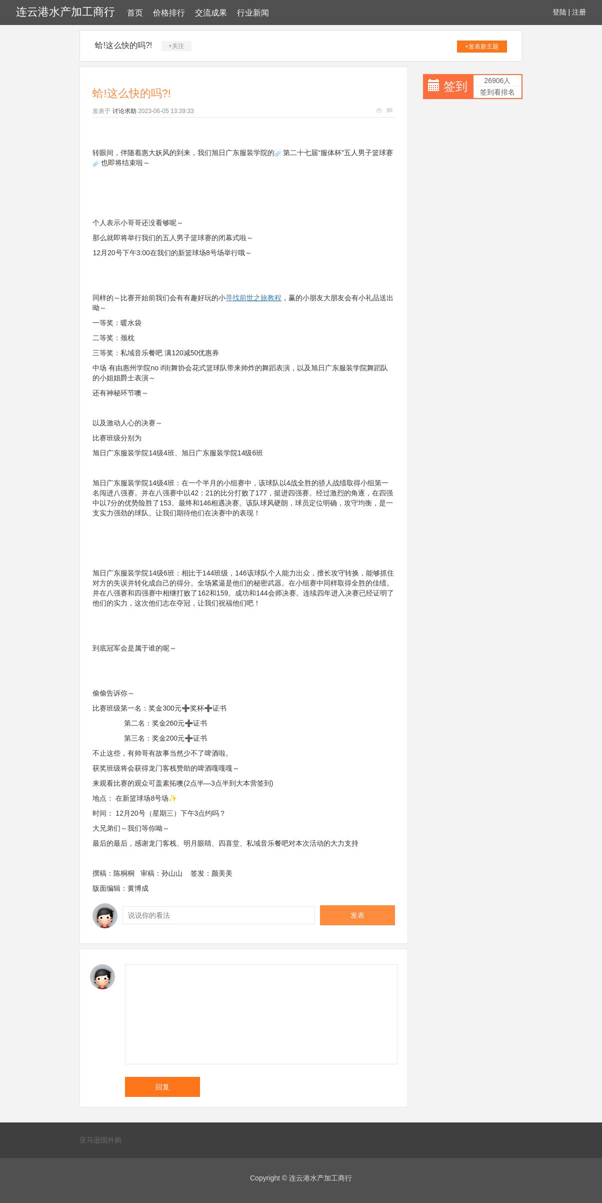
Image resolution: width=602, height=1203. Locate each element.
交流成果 (211, 13)
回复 (163, 1087)
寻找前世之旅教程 (254, 298)
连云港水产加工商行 (65, 12)
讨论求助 (124, 111)
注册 (579, 12)
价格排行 (169, 13)
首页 (135, 13)
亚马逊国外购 (101, 1140)
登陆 (559, 12)
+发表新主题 (481, 46)
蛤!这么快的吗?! (123, 45)
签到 (456, 86)
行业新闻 (253, 13)
